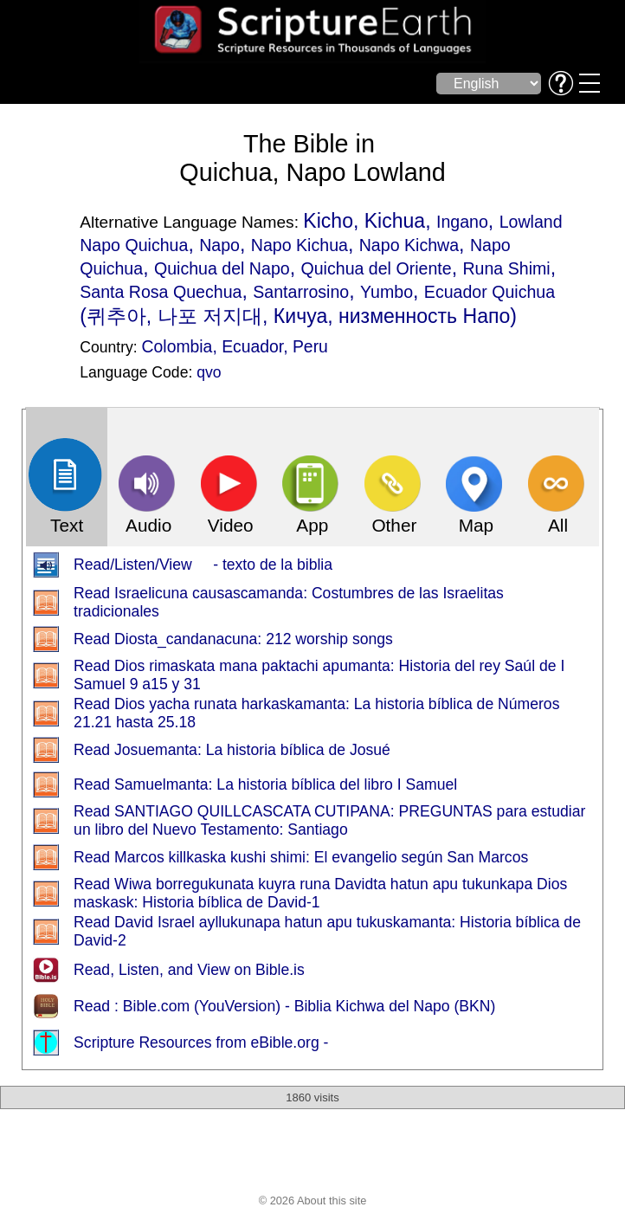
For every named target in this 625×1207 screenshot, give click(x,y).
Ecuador (252, 346)
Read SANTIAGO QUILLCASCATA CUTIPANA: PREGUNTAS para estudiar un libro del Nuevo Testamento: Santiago (329, 820)
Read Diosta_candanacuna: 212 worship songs (233, 639)
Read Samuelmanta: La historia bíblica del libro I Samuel (265, 784)
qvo (209, 372)
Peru (310, 346)
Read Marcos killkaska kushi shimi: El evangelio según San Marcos (301, 857)
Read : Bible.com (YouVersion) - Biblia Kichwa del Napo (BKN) (284, 1006)
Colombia (177, 346)
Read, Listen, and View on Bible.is (189, 969)
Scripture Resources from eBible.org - (201, 1042)
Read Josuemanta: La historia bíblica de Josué (232, 749)
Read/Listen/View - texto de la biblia (203, 564)
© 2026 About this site (313, 1200)
